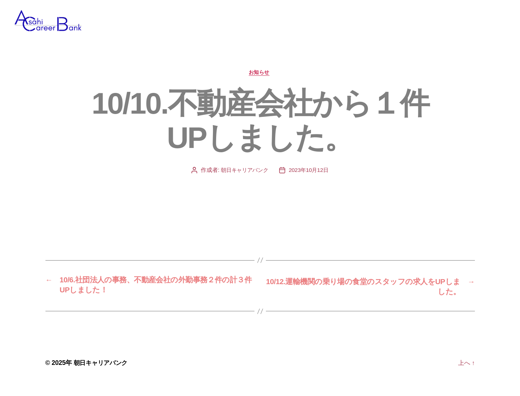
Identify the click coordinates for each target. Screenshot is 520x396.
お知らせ (260, 84)
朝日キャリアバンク (243, 182)
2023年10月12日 (310, 182)
